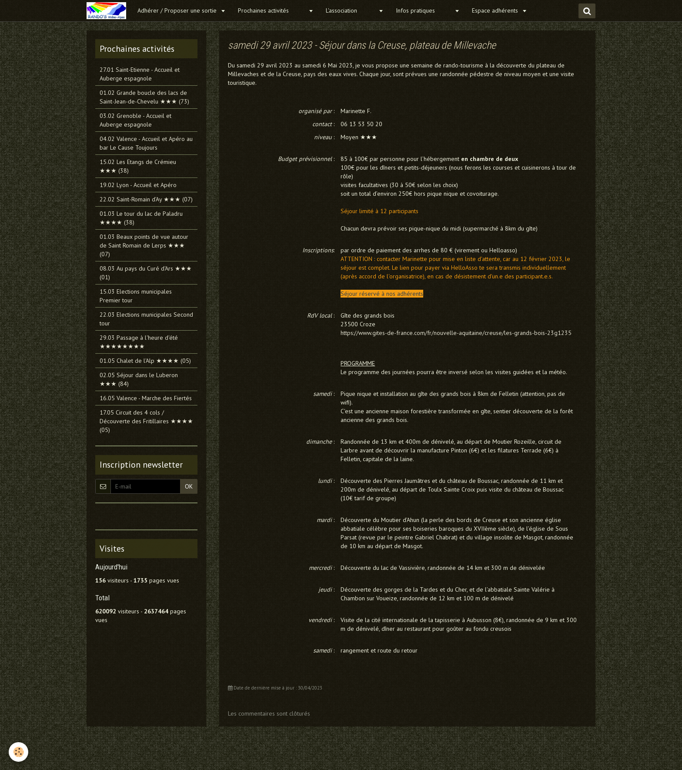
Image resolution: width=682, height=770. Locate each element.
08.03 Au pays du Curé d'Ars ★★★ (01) (146, 272)
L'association (351, 10)
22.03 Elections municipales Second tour (146, 319)
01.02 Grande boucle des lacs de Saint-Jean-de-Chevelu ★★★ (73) (144, 97)
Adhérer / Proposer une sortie (177, 10)
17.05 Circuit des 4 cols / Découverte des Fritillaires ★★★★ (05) (146, 421)
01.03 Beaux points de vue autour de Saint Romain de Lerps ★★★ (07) (144, 245)
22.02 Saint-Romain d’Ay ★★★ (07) (146, 199)
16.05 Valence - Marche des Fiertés (146, 398)
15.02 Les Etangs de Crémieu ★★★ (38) (138, 166)
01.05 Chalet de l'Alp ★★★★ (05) (145, 361)
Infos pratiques (424, 10)
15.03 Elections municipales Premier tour (136, 296)
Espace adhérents (496, 10)
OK (189, 486)
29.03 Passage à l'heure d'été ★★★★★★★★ (139, 342)
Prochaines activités (272, 10)
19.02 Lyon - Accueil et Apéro (138, 185)
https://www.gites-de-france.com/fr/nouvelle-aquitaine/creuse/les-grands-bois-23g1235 (456, 333)
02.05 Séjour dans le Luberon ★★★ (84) (139, 379)
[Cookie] (18, 752)
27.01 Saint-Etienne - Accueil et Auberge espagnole (140, 74)
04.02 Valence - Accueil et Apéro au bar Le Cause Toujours (146, 143)
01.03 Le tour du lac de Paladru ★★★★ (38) (141, 218)
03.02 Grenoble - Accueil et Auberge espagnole (135, 120)
